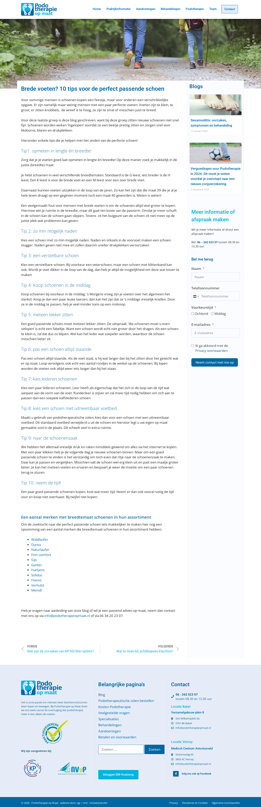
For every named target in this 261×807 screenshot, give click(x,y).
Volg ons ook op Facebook (196, 773)
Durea (36, 544)
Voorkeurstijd (202, 307)
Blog (101, 694)
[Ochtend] (192, 313)
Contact (229, 9)
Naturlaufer (40, 549)
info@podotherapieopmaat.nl (67, 615)
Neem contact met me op (215, 362)
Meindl (36, 590)
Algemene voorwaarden (226, 803)
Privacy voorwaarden (211, 350)
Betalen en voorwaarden (117, 737)
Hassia (36, 580)
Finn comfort (41, 554)
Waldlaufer (39, 539)
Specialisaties (108, 719)
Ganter (36, 565)
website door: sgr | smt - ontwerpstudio (83, 803)
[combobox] (196, 296)
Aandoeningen (145, 9)
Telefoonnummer (205, 288)
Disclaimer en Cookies (195, 803)
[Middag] (212, 313)
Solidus (36, 575)
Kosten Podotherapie (114, 707)
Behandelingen (170, 9)
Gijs (34, 559)
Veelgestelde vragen (114, 712)
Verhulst (37, 585)
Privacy (173, 803)
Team (213, 9)
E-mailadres (200, 324)
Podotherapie (195, 9)
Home (97, 9)
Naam (196, 268)
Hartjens (38, 570)
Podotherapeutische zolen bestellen (126, 700)
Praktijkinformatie (118, 9)
